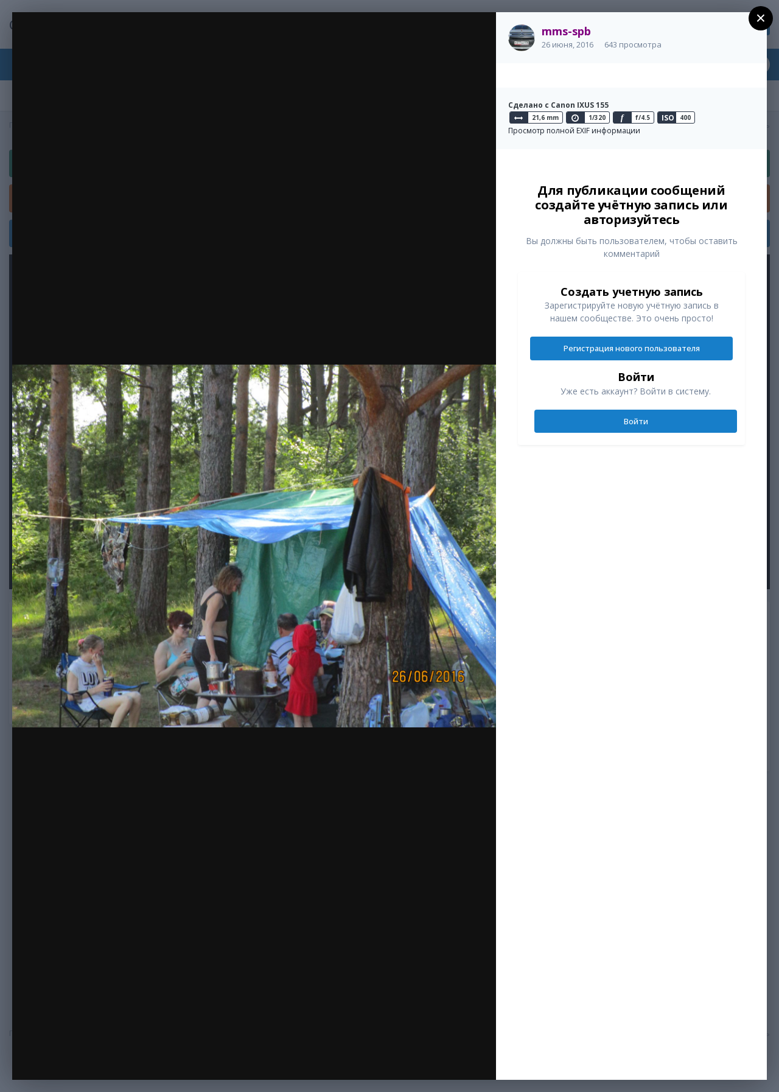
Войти (636, 421)
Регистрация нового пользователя (632, 348)
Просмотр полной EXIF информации (574, 130)
